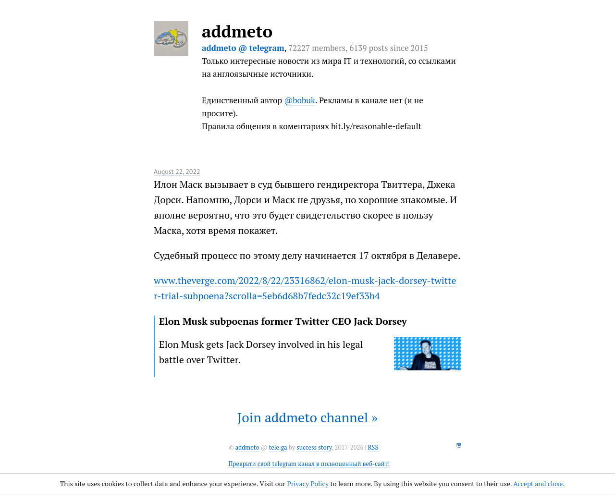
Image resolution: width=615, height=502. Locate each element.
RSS (373, 447)
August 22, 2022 (177, 171)
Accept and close (538, 483)
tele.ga (278, 447)
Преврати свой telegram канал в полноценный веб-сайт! (309, 464)
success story (314, 447)
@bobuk (299, 100)
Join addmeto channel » (307, 417)
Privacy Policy (308, 483)
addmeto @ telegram (243, 47)
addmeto (237, 31)
